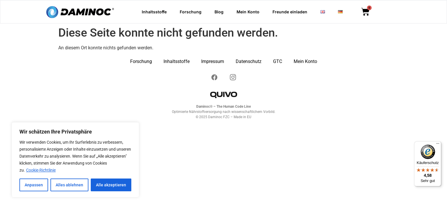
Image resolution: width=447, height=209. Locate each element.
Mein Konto (248, 11)
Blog (219, 11)
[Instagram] (214, 76)
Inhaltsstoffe (154, 11)
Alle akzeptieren (111, 185)
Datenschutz (248, 61)
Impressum (212, 61)
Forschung (190, 11)
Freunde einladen (289, 11)
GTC (277, 61)
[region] (75, 159)
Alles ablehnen (69, 185)
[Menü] (437, 144)
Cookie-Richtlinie (41, 170)
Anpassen (34, 185)
